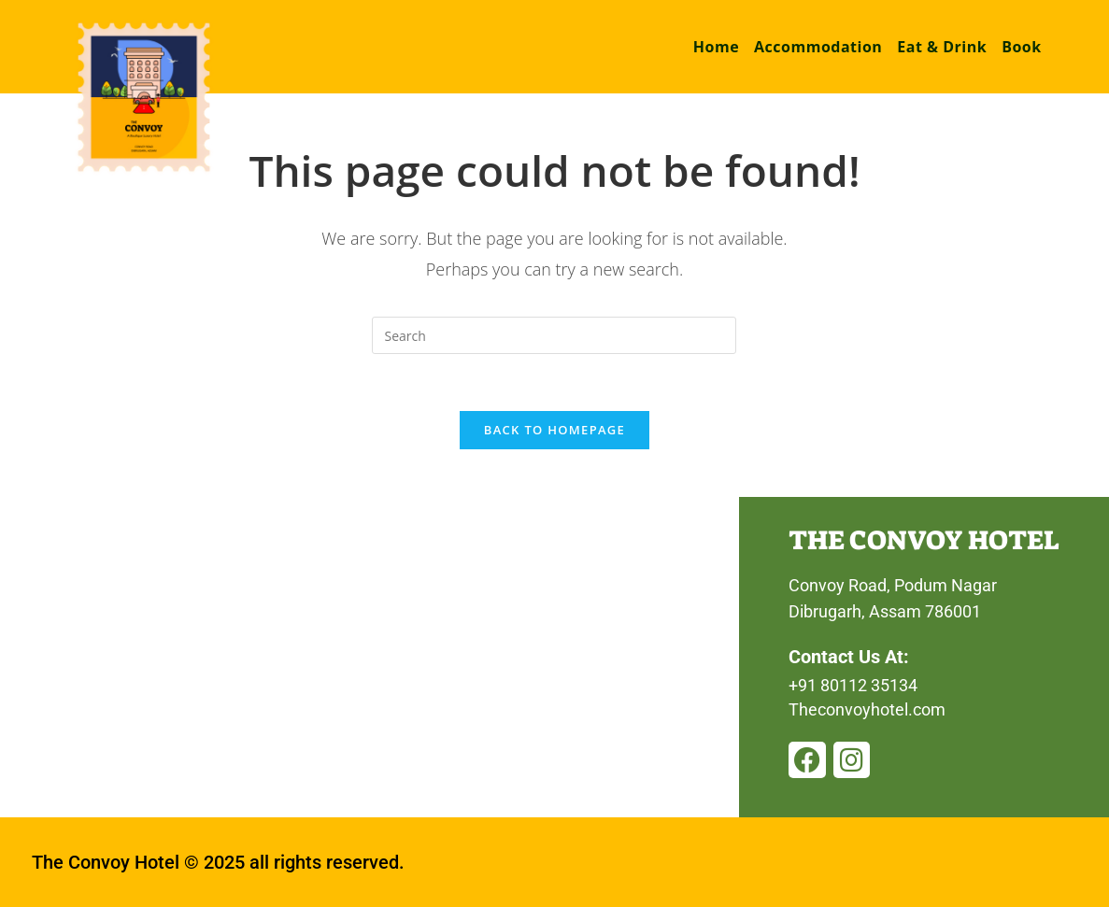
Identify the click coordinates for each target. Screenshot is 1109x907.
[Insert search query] (554, 335)
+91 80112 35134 (853, 685)
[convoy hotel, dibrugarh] (369, 657)
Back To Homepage (554, 429)
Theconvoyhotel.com (867, 709)
